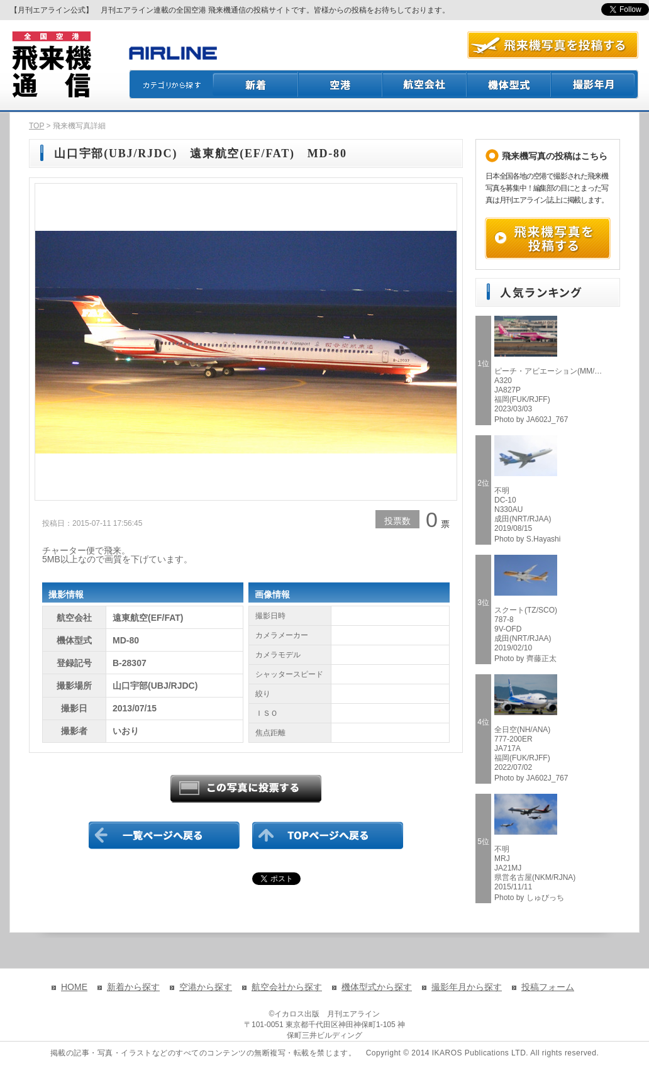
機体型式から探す (376, 987)
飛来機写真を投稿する (548, 238)
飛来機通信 (51, 64)
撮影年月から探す (466, 987)
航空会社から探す (287, 987)
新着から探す (133, 987)
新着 (256, 84)
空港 (341, 84)
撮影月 (595, 84)
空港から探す (205, 987)
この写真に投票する (245, 789)
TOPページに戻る (327, 835)
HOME (74, 987)
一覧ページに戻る (164, 835)
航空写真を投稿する (552, 44)
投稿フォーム (547, 987)
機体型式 (509, 84)
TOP (36, 125)
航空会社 (425, 84)
